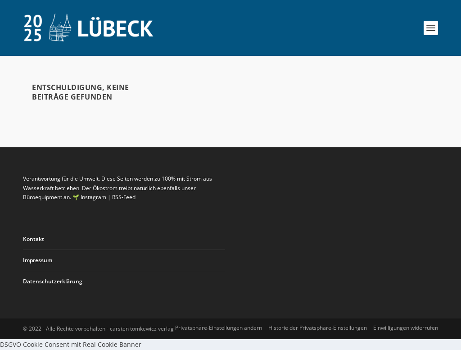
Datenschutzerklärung (52, 281)
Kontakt (33, 239)
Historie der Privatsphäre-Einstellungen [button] (317, 328)
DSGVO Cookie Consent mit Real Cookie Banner (70, 344)
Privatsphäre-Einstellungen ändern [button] (218, 328)
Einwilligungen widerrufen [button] (405, 328)
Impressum (37, 260)
